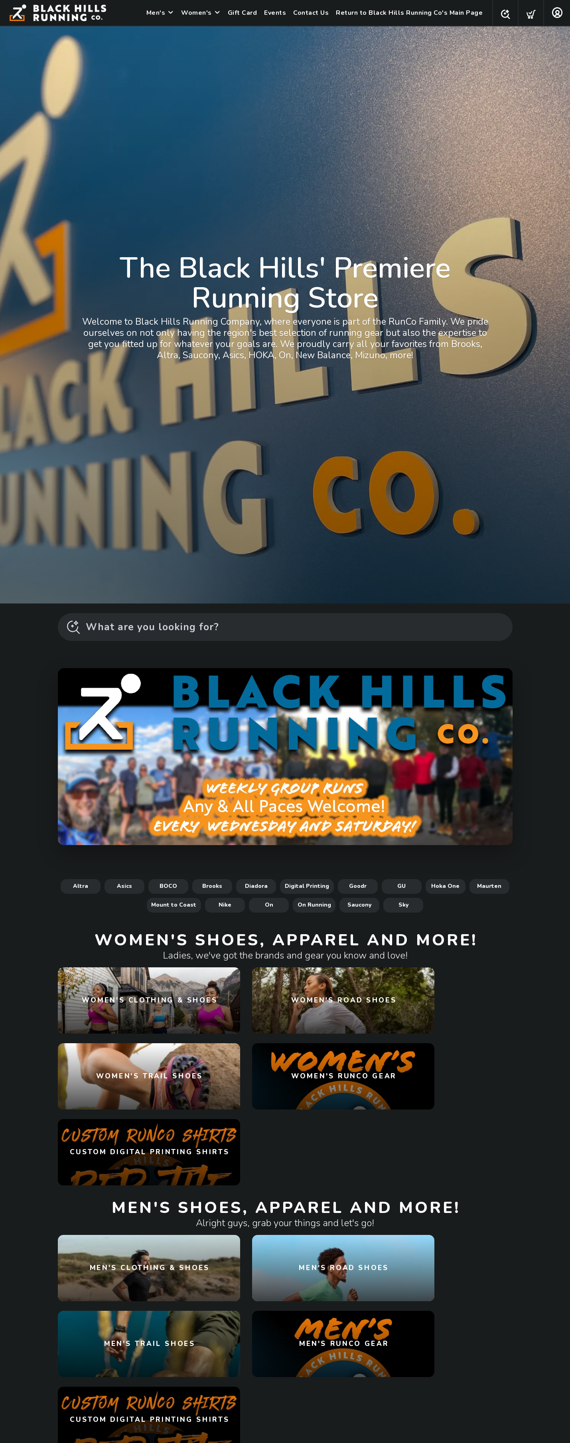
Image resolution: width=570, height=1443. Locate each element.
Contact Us (308, 12)
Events (273, 12)
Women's (194, 12)
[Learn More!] (285, 756)
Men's (153, 12)
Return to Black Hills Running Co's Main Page (406, 12)
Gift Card (240, 12)
